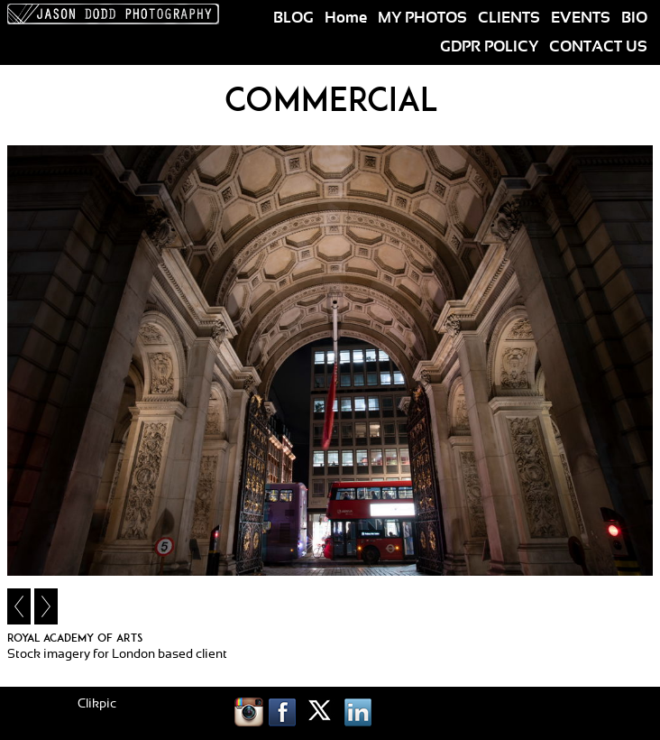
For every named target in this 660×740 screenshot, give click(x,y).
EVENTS (580, 18)
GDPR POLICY (489, 47)
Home (346, 18)
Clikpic (97, 704)
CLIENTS (509, 18)
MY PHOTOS (422, 18)
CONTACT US (598, 47)
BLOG (293, 18)
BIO (634, 18)
